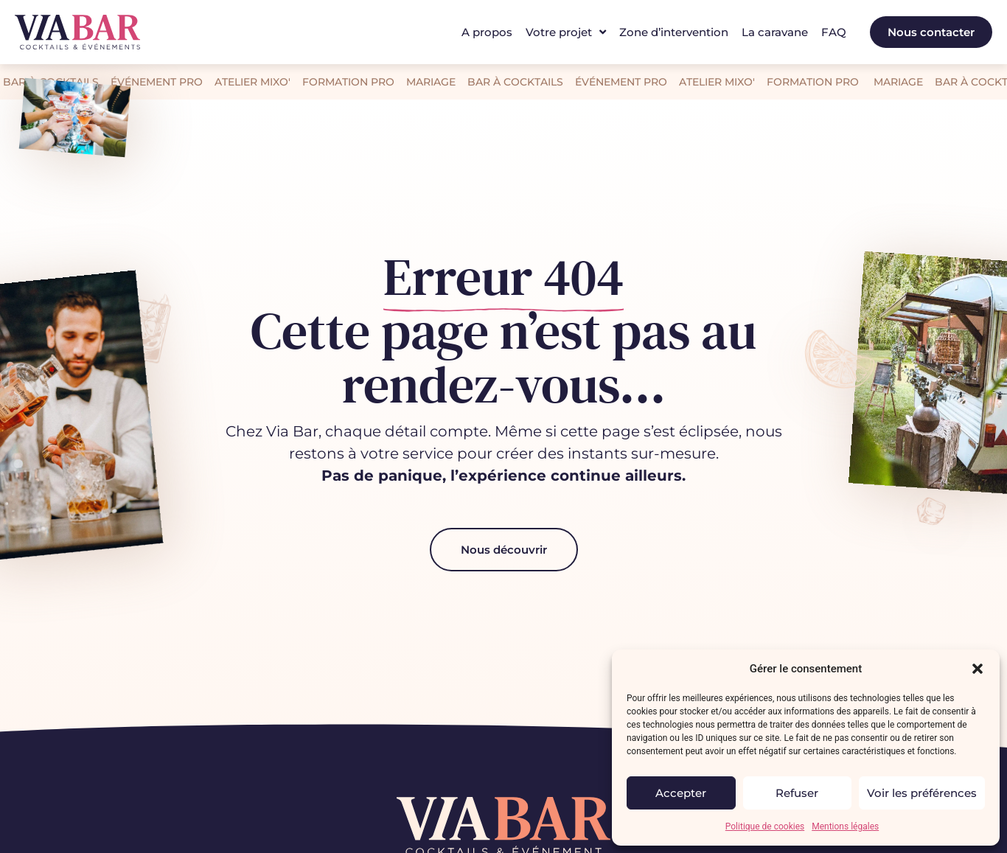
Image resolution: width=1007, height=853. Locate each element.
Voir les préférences (922, 793)
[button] (977, 668)
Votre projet (566, 32)
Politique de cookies (764, 826)
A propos (486, 32)
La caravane (775, 32)
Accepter (680, 793)
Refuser (797, 793)
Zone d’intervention (673, 32)
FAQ (833, 32)
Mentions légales (845, 826)
